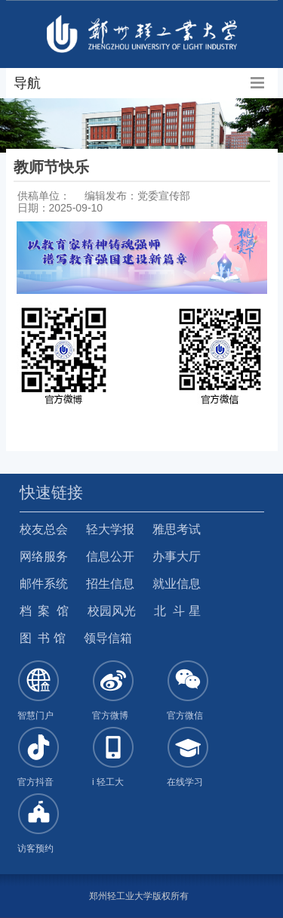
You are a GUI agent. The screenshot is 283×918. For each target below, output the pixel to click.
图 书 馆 (43, 638)
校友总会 (44, 529)
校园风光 (112, 610)
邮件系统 (44, 583)
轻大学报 (110, 529)
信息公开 (110, 556)
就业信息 (176, 583)
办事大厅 (176, 556)
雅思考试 (176, 529)
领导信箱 (108, 638)
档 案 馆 (44, 610)
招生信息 (110, 583)
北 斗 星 (177, 610)
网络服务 (44, 556)
